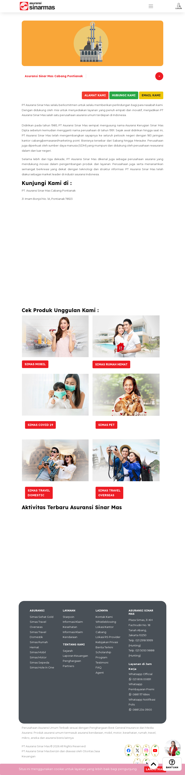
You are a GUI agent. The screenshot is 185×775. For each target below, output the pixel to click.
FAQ (99, 667)
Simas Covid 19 (40, 425)
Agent (100, 672)
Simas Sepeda (39, 662)
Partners (68, 666)
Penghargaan (72, 660)
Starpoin (68, 616)
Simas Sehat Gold (41, 616)
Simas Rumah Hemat (111, 364)
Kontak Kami (104, 616)
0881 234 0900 (142, 709)
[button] (178, 6)
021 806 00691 (141, 679)
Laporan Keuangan (75, 655)
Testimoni (102, 662)
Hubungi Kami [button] (124, 95)
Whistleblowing (106, 621)
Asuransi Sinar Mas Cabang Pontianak (54, 76)
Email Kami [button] (151, 95)
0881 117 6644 (141, 694)
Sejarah (68, 650)
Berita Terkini (104, 647)
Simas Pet (106, 425)
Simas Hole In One (42, 667)
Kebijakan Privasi (107, 642)
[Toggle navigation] (151, 6)
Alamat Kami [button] (95, 95)
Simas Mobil (35, 364)
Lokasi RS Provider (108, 637)
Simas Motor (38, 657)
